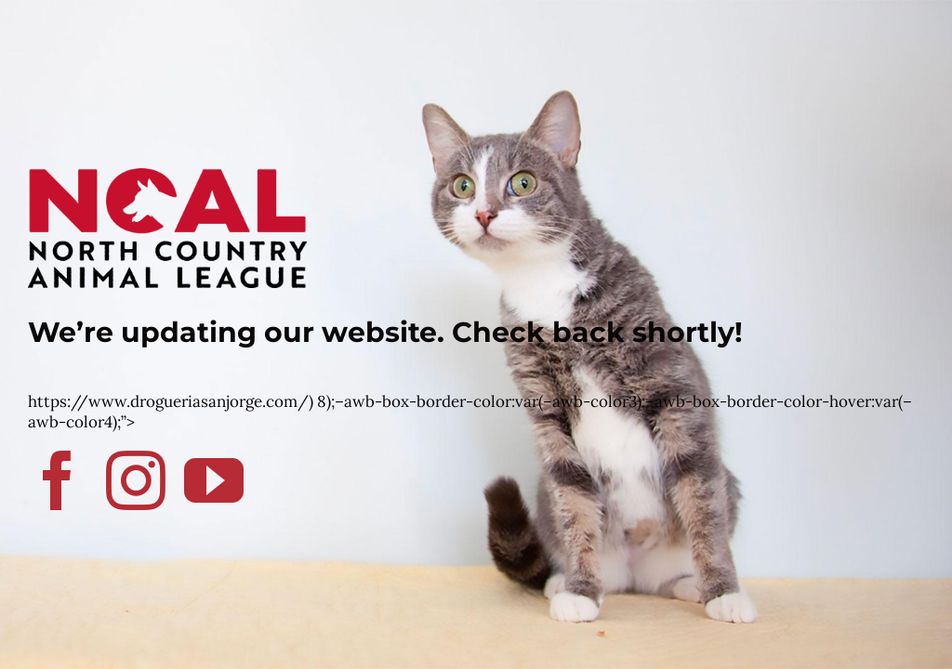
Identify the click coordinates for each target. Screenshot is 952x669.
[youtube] (214, 480)
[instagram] (135, 480)
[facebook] (57, 480)
